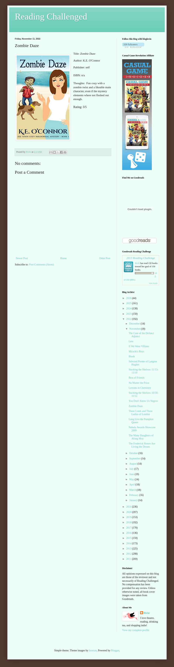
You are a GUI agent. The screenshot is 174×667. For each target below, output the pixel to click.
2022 (129, 319)
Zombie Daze (136, 406)
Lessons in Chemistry (140, 387)
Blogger (115, 650)
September (135, 458)
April (132, 484)
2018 (129, 522)
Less (131, 341)
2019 (129, 517)
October (133, 453)
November (135, 328)
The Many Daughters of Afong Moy (141, 437)
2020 (129, 512)
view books (153, 283)
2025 (129, 303)
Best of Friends (137, 377)
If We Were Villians (139, 346)
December (134, 323)
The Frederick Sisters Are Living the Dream (142, 445)
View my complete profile (135, 630)
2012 (129, 553)
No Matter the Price (139, 382)
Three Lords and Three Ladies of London (140, 413)
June (132, 474)
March (133, 490)
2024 (129, 308)
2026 (129, 298)
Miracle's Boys (136, 351)
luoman (93, 650)
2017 (129, 527)
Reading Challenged (51, 16)
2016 (129, 533)
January (133, 500)
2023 (129, 313)
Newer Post (22, 258)
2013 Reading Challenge (140, 257)
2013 (129, 548)
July (131, 468)
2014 (129, 543)
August (133, 463)
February (134, 495)
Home (63, 258)
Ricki (137, 263)
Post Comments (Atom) (41, 264)
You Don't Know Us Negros (143, 401)
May (132, 479)
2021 (129, 506)
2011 (129, 559)
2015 (129, 538)
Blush (132, 356)
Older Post (104, 258)
